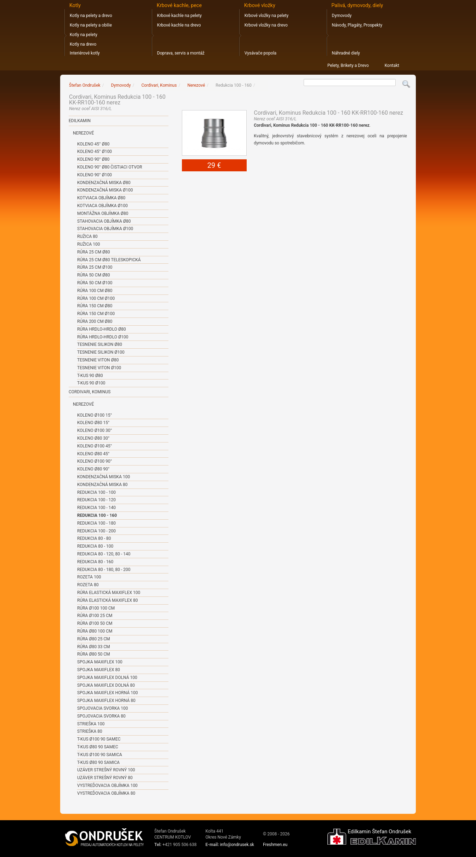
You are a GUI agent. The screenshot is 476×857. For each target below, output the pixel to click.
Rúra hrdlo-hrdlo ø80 (101, 329)
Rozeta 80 (88, 584)
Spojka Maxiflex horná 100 (107, 692)
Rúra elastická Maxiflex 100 (108, 592)
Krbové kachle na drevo (179, 25)
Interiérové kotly (85, 53)
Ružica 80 (87, 236)
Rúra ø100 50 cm (95, 623)
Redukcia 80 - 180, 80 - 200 (104, 569)
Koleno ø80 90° (93, 469)
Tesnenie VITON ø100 (99, 367)
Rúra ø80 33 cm (93, 646)
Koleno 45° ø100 (94, 151)
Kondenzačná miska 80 (102, 484)
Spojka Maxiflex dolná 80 (106, 685)
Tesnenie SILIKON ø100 (101, 352)
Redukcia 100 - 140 (96, 507)
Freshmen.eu (275, 844)
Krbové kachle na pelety (179, 15)
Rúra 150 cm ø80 (95, 305)
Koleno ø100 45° (94, 446)
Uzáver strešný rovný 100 (106, 769)
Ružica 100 (88, 244)
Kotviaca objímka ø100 (102, 205)
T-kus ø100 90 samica (99, 754)
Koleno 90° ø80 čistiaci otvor (109, 167)
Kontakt (392, 65)
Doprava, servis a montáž (181, 53)
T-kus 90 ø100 (91, 383)
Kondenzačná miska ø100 (105, 190)
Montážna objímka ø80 (102, 213)
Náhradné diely (346, 53)
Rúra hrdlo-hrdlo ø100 (102, 337)
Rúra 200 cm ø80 (95, 321)
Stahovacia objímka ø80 (104, 221)
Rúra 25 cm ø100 (95, 267)
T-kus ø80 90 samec (97, 746)
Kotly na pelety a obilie (91, 25)
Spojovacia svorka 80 (101, 716)
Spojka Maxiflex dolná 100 (107, 677)
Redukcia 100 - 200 (96, 531)
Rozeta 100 (89, 577)
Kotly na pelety (83, 34)
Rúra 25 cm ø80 (93, 252)
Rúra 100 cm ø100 (96, 298)
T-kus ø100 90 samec (99, 739)
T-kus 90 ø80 (90, 375)
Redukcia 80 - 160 (95, 561)
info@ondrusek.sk (237, 844)
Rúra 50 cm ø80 (93, 275)
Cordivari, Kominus (89, 391)
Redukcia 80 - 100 (95, 546)
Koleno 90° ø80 (93, 159)
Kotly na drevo (83, 44)
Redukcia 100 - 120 (96, 499)
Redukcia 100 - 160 (97, 515)
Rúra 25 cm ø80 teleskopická (109, 259)
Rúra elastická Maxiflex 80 (107, 600)
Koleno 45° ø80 (93, 144)
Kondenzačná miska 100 (103, 476)
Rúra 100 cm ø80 (95, 290)
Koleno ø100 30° (94, 430)
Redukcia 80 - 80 (94, 538)
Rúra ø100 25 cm (95, 615)
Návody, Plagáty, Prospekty (357, 25)
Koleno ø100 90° (94, 461)
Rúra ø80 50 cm (93, 654)
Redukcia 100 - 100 (96, 492)
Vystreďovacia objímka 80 (106, 793)
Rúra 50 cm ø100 (95, 282)
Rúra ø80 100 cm (95, 631)
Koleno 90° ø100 (94, 174)
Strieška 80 (89, 731)
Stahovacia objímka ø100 (105, 228)
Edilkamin (80, 120)
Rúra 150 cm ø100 (96, 313)
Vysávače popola (260, 53)
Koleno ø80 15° (93, 422)
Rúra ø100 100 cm (96, 608)
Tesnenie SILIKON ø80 (99, 344)
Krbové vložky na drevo (266, 25)
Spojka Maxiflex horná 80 (106, 700)
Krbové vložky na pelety (266, 15)
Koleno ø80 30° (93, 438)
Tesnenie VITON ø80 (98, 360)
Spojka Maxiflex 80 (98, 669)
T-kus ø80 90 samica (98, 762)
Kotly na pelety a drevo (91, 15)
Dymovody (342, 15)
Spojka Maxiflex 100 (99, 661)
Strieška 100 (90, 723)
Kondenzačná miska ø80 (104, 182)
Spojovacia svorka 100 (102, 708)
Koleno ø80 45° (93, 453)
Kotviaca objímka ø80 (101, 197)
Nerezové (83, 133)
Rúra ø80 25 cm (93, 638)
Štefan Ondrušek (85, 85)
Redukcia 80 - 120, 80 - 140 (104, 554)
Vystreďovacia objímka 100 (107, 785)
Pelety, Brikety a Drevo (348, 65)
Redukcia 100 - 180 (96, 523)
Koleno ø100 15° (94, 415)
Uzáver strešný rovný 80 (105, 777)
